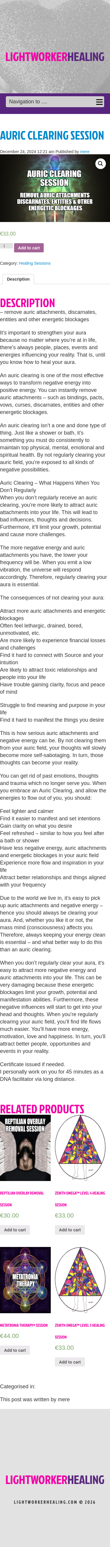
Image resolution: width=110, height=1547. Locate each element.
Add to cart (29, 248)
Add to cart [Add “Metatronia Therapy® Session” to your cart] (15, 1350)
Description (18, 279)
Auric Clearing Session (52, 135)
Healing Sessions (35, 263)
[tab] (18, 279)
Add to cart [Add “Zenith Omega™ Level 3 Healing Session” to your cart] (70, 1362)
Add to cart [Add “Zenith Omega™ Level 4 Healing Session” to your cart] (70, 1230)
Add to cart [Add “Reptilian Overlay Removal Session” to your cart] (15, 1230)
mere (84, 151)
